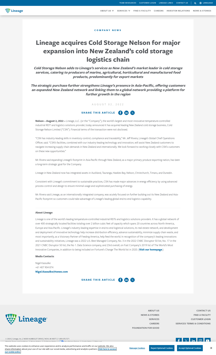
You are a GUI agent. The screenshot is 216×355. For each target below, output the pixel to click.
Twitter (132, 113)
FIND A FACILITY (142, 10)
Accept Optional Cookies (190, 348)
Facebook (120, 113)
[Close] (211, 348)
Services (154, 319)
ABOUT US (105, 10)
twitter (186, 341)
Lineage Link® (166, 3)
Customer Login (147, 3)
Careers (154, 323)
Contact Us (182, 3)
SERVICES (122, 10)
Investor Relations (178, 10)
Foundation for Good (145, 327)
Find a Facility (202, 314)
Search (195, 3)
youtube (208, 341)
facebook (179, 341)
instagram (200, 341)
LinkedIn (126, 113)
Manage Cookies (137, 348)
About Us (153, 310)
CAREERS (159, 10)
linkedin (193, 341)
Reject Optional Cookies (162, 348)
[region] (108, 348)
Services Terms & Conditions (193, 323)
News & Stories (202, 10)
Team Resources (127, 3)
